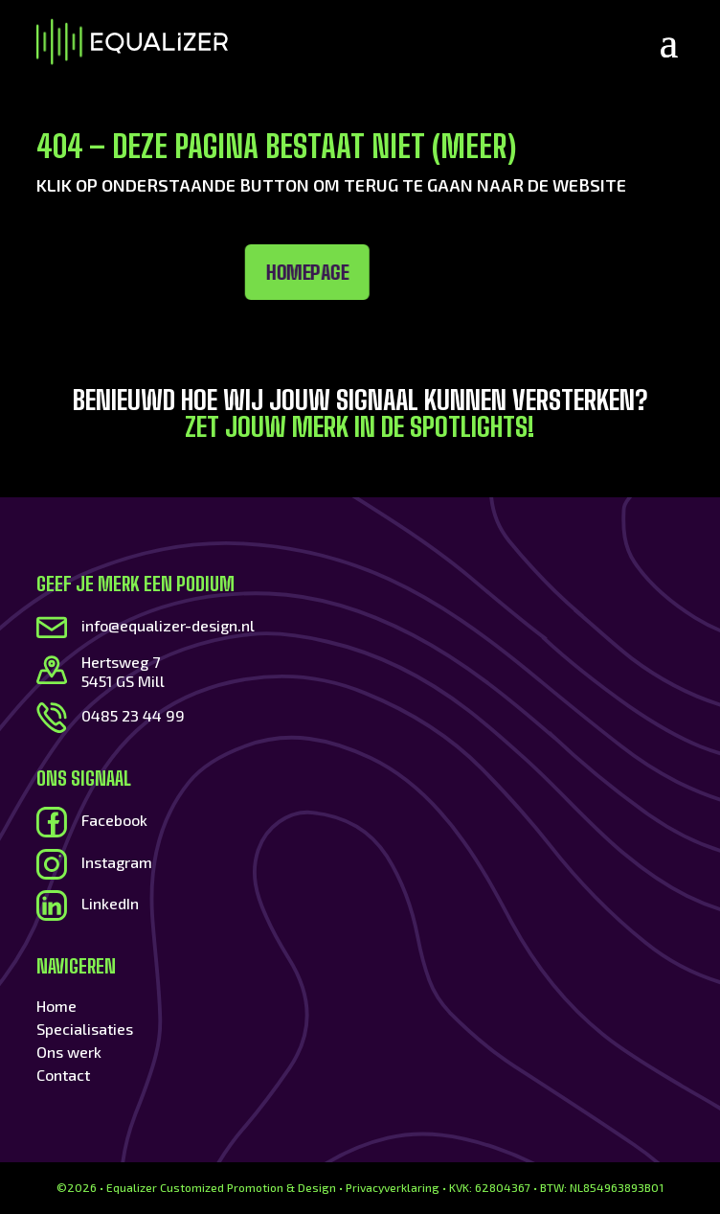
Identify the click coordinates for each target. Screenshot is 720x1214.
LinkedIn (110, 903)
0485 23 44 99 (133, 715)
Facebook (114, 820)
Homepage (194, 272)
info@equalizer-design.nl (168, 625)
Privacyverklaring (392, 1187)
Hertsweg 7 (120, 662)
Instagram (116, 862)
